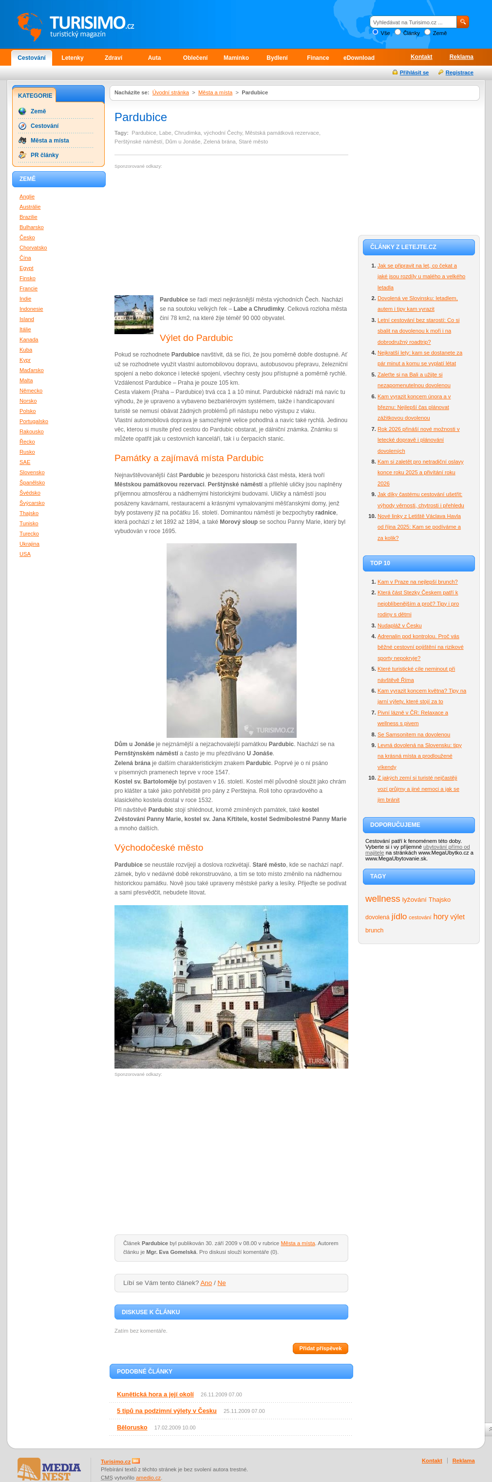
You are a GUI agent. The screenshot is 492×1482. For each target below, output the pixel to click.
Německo (30, 390)
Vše (385, 33)
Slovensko (32, 472)
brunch (374, 930)
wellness (382, 898)
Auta (154, 57)
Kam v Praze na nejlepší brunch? (418, 582)
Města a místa (215, 92)
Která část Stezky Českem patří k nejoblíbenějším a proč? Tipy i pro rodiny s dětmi (418, 603)
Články (411, 33)
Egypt (26, 268)
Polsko (27, 411)
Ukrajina (29, 544)
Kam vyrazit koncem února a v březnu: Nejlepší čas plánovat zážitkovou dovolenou (414, 407)
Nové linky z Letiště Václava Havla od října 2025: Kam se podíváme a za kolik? (419, 527)
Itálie (25, 329)
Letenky (72, 57)
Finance (318, 57)
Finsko (27, 278)
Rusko (27, 452)
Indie (25, 299)
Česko (27, 237)
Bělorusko (132, 1427)
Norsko (28, 401)
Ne (222, 1282)
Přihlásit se (414, 72)
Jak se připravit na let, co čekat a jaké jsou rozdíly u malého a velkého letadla (421, 276)
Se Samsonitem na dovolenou (414, 734)
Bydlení (276, 57)
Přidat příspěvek (320, 1348)
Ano (206, 1282)
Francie (28, 288)
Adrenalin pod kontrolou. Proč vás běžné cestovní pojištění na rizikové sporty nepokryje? (421, 647)
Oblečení (195, 57)
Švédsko (29, 493)
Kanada (28, 339)
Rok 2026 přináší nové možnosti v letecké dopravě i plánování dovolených (419, 440)
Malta (26, 380)
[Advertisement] (184, 232)
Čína (25, 258)
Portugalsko (33, 421)
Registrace (459, 72)
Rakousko (31, 431)
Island (26, 319)
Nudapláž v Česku (400, 625)
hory (441, 916)
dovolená (377, 917)
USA (25, 554)
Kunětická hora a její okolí (155, 1394)
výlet (457, 917)
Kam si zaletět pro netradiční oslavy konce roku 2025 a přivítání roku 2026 (421, 472)
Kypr (25, 360)
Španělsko (32, 482)
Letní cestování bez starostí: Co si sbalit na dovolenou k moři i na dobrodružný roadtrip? (419, 331)
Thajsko (440, 899)
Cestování (31, 57)
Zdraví (113, 57)
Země (440, 33)
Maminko (236, 57)
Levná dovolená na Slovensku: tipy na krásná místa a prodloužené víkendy (420, 756)
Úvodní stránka (170, 92)
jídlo (399, 916)
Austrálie (30, 207)
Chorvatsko (33, 247)
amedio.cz (148, 1478)
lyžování (414, 899)
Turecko (29, 533)
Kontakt (422, 57)
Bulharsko (31, 227)
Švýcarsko (32, 503)
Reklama (461, 57)
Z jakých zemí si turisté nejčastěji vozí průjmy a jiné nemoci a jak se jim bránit (418, 789)
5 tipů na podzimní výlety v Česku (167, 1410)
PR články (44, 155)
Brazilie (28, 217)
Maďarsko (31, 370)
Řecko (27, 442)
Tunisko (28, 523)
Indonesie (31, 309)
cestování (420, 917)
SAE (24, 462)
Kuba (25, 350)
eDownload (359, 57)
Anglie (27, 196)
